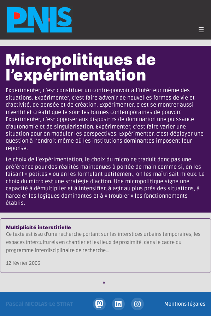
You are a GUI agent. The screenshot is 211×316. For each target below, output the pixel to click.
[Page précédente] (106, 282)
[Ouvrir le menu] (201, 29)
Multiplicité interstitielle (38, 227)
